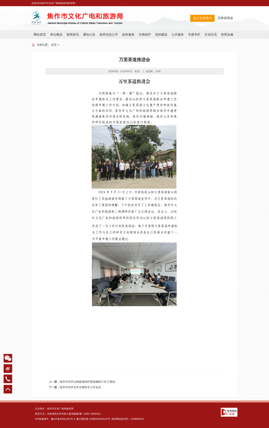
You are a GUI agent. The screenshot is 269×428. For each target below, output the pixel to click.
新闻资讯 (73, 34)
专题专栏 (194, 34)
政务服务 (128, 34)
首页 (54, 44)
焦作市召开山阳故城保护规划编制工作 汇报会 (87, 381)
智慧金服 (227, 34)
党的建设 (161, 34)
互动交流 (210, 34)
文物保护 (145, 34)
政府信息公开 (109, 34)
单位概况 (56, 34)
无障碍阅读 (225, 18)
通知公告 (89, 34)
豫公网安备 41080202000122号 (93, 419)
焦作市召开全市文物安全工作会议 (80, 387)
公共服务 (178, 34)
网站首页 (40, 34)
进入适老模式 (202, 18)
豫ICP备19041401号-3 (63, 419)
